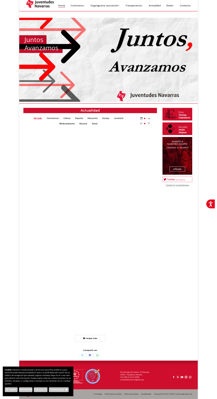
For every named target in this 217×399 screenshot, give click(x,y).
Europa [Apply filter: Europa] (105, 118)
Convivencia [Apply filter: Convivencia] (53, 118)
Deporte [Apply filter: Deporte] (79, 118)
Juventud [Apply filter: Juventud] (118, 118)
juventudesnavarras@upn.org (132, 380)
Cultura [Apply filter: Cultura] (66, 118)
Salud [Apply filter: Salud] (94, 123)
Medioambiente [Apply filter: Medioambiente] (67, 123)
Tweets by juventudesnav (177, 185)
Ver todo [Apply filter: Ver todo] (38, 118)
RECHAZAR (26, 389)
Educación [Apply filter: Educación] (93, 118)
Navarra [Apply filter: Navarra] (83, 123)
